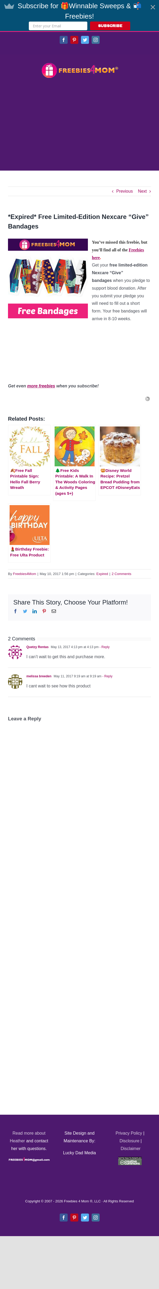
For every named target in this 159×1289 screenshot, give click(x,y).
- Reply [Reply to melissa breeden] (106, 676)
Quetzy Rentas (37, 647)
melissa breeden (38, 676)
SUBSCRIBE (110, 26)
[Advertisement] (79, 125)
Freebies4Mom (24, 574)
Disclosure (130, 1141)
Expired (102, 574)
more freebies (41, 386)
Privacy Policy (129, 1133)
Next (142, 191)
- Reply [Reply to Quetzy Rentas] (104, 647)
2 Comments (121, 574)
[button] (79, 15)
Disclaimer (131, 1148)
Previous (124, 191)
